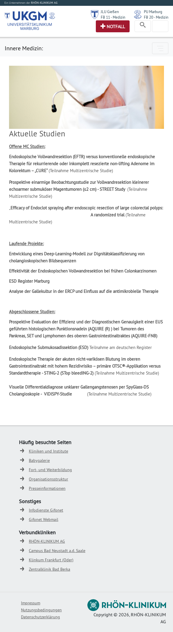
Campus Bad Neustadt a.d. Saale (57, 550)
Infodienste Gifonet (46, 510)
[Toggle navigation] (143, 26)
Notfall (116, 26)
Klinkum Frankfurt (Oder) (51, 559)
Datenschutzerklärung (40, 616)
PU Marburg (153, 11)
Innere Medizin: (24, 48)
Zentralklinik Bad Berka (49, 569)
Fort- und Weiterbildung (50, 469)
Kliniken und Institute (48, 451)
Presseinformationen (47, 488)
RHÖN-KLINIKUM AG (47, 541)
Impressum (30, 603)
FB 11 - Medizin (113, 17)
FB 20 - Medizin (156, 17)
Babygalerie (39, 460)
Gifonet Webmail (43, 519)
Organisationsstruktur (48, 479)
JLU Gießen (110, 11)
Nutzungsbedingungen (41, 610)
